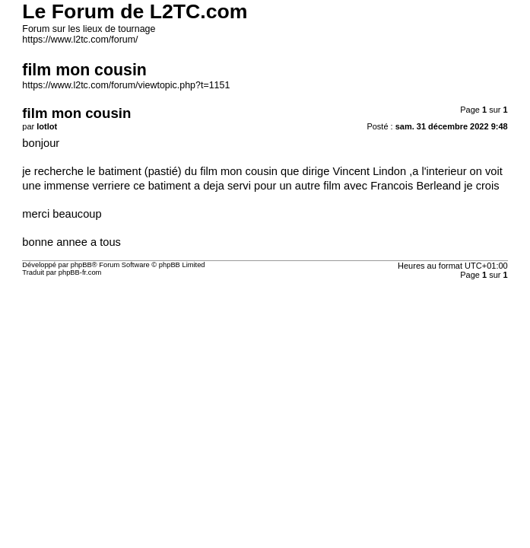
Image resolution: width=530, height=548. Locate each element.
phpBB (81, 265)
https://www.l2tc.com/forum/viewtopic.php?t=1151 (126, 85)
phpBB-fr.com (80, 272)
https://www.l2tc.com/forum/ (80, 39)
